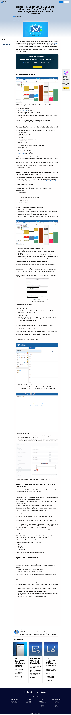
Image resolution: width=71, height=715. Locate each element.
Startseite (41, 1)
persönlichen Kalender (24, 110)
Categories (48, 2)
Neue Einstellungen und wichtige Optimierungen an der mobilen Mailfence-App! (20, 663)
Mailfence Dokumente (20, 48)
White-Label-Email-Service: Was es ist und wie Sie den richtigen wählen (35, 661)
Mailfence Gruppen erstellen (51, 181)
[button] (10, 39)
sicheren (50, 43)
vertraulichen (56, 43)
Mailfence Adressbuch (28, 48)
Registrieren (66, 88)
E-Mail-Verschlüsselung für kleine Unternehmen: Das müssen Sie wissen (51, 662)
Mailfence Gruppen (36, 48)
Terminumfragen (21, 153)
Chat (47, 48)
